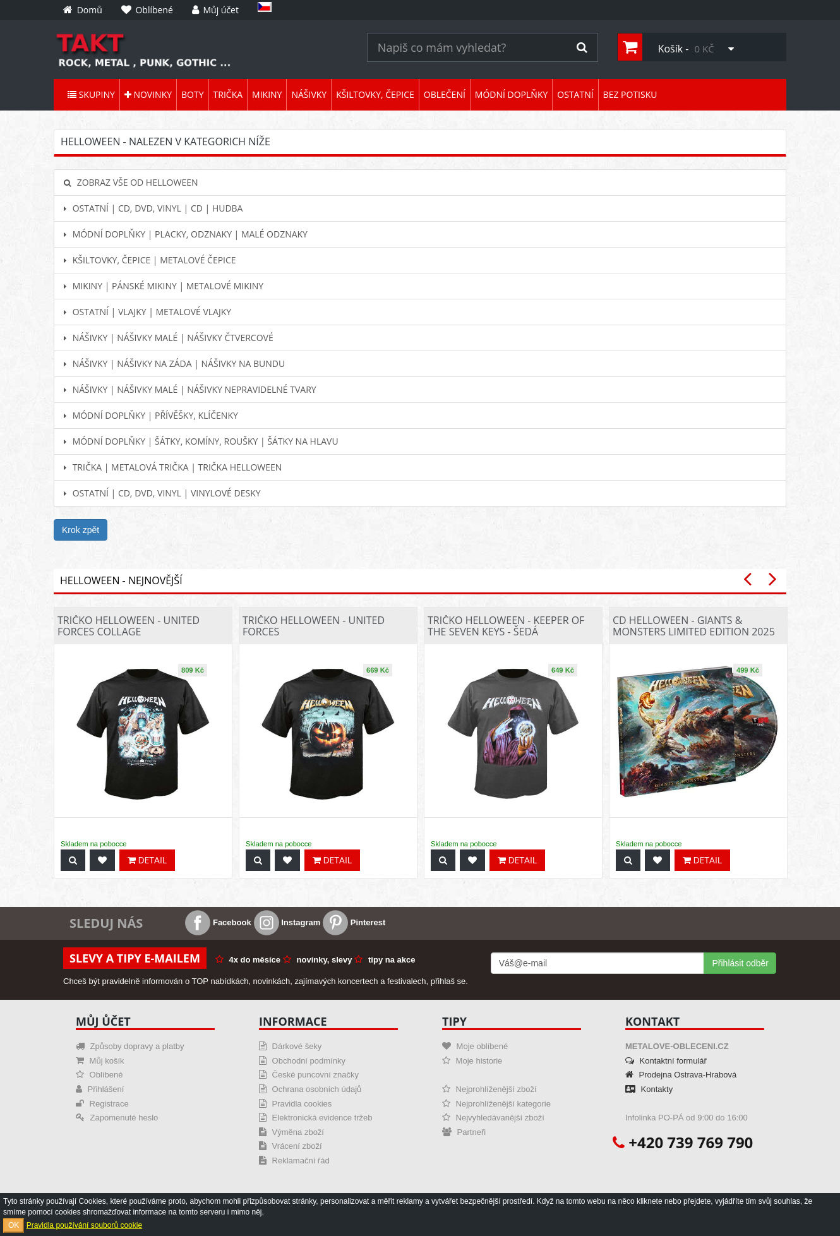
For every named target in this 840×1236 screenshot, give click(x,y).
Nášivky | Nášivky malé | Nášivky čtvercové (168, 338)
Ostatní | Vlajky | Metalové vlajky (147, 312)
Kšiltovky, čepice (375, 94)
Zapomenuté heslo (117, 1117)
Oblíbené (99, 1074)
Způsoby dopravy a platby (130, 1046)
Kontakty (649, 1089)
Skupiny (91, 94)
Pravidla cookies (295, 1103)
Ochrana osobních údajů (310, 1089)
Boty (192, 94)
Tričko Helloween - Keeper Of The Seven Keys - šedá (506, 626)
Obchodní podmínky (302, 1060)
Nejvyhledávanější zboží (493, 1117)
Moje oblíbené (475, 1046)
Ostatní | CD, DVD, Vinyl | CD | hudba (153, 208)
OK (13, 1225)
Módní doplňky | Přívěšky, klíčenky (151, 415)
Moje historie (472, 1060)
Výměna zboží (291, 1132)
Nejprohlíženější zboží (489, 1089)
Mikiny (267, 94)
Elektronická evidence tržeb (316, 1117)
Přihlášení (100, 1089)
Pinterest (354, 922)
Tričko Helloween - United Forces (314, 626)
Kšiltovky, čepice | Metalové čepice (150, 260)
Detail (147, 860)
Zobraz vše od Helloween (131, 182)
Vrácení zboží (290, 1146)
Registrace (102, 1103)
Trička (228, 94)
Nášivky (309, 94)
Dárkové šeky (290, 1046)
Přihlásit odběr (740, 963)
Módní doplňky (511, 94)
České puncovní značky (309, 1074)
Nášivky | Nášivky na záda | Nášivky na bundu (174, 363)
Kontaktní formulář (666, 1060)
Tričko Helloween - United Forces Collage (128, 626)
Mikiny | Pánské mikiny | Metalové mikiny (163, 286)
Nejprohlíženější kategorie (496, 1103)
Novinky (148, 94)
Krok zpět (80, 530)
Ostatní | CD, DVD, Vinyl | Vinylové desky (162, 493)
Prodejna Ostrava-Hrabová (680, 1074)
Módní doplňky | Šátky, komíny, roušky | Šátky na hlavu (201, 441)
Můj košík (100, 1060)
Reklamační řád (294, 1160)
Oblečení (444, 94)
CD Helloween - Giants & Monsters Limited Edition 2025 (694, 626)
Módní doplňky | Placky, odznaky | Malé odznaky (186, 234)
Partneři (464, 1132)
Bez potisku (630, 94)
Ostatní (575, 94)
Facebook (218, 922)
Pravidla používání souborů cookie (84, 1225)
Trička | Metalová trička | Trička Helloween (173, 467)
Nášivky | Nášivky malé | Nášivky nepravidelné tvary (190, 389)
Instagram (287, 922)
